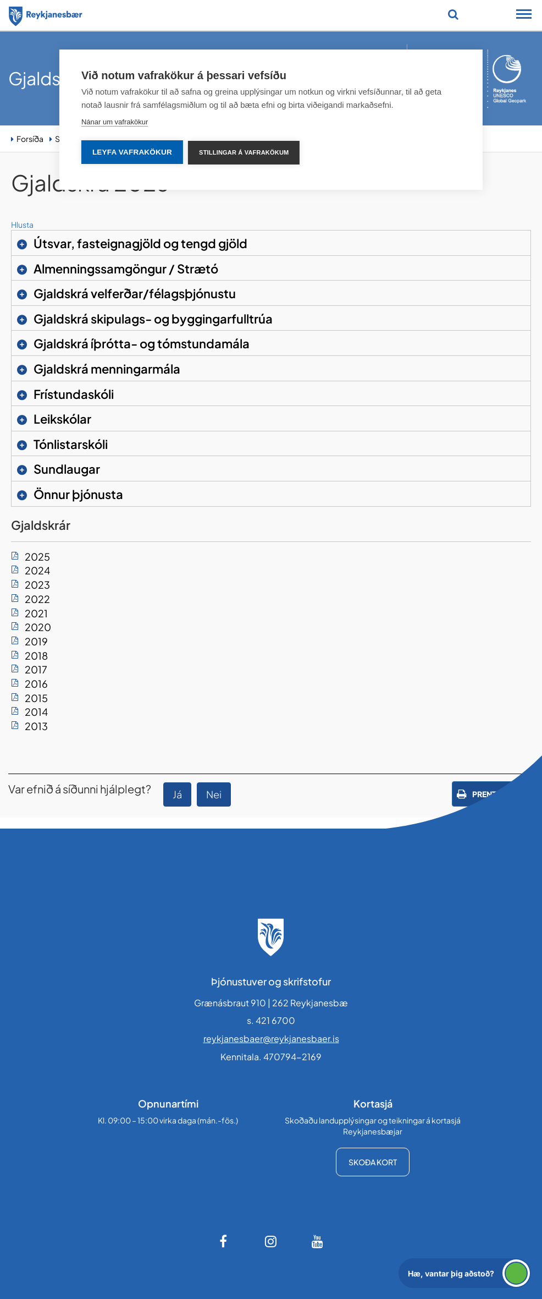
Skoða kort (373, 1162)
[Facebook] (224, 1241)
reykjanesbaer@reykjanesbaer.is (271, 1038)
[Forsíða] (45, 14)
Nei (214, 794)
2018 (36, 655)
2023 (37, 584)
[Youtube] (317, 1241)
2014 (36, 711)
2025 (37, 556)
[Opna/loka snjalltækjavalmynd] (524, 15)
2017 (36, 669)
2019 (36, 641)
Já (177, 794)
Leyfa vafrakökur (132, 152)
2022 (37, 599)
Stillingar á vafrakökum (244, 152)
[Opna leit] (453, 14)
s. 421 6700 (271, 1020)
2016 (36, 683)
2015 (36, 698)
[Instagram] (271, 1241)
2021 (36, 613)
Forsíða (29, 139)
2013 (36, 726)
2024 (37, 570)
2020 (38, 627)
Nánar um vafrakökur (114, 122)
